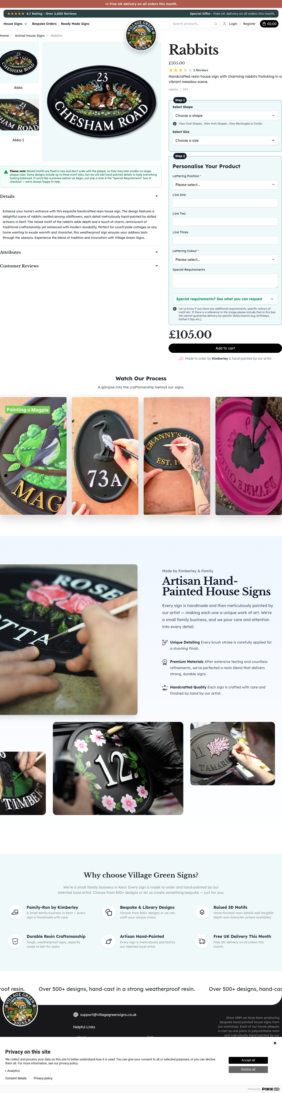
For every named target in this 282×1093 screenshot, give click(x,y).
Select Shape (183, 107)
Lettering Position (186, 176)
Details (7, 196)
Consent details (16, 1078)
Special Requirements (189, 270)
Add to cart (225, 348)
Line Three (180, 232)
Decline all (248, 1069)
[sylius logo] (20, 1008)
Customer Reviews (19, 266)
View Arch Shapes (216, 123)
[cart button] (269, 24)
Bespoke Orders (44, 24)
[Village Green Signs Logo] (129, 23)
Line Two (179, 213)
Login (233, 24)
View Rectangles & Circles (245, 123)
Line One (179, 195)
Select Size (181, 132)
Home (4, 36)
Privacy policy (43, 1078)
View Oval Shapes (190, 123)
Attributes (10, 252)
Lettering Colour (185, 251)
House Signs (16, 24)
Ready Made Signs (75, 24)
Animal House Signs (30, 36)
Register (249, 24)
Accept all (248, 1060)
